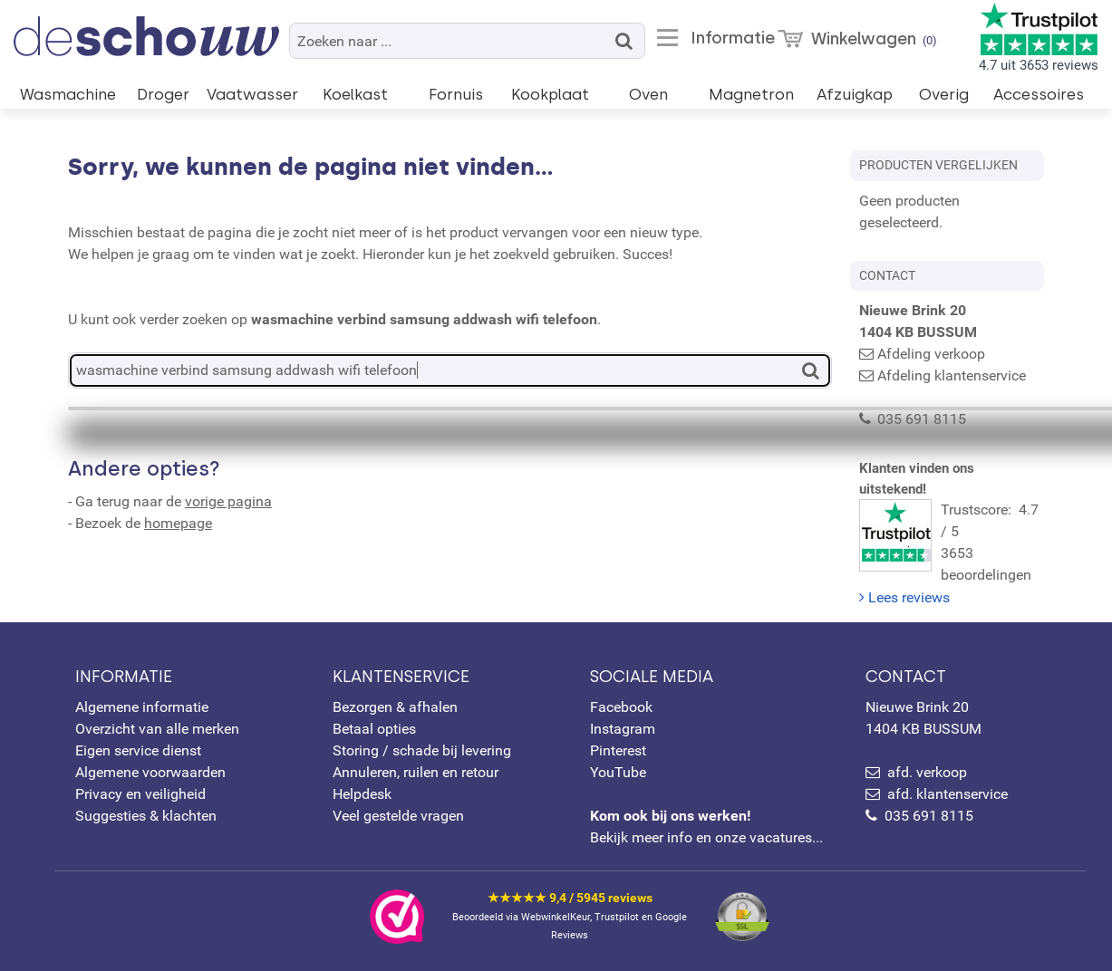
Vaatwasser (252, 94)
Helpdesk (362, 794)
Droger (163, 94)
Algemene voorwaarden (150, 772)
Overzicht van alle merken (157, 728)
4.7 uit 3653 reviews (1038, 38)
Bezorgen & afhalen (395, 707)
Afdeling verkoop (931, 353)
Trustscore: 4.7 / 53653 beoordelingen (951, 533)
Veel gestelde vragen (398, 815)
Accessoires (1038, 94)
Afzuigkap (855, 94)
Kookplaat (550, 94)
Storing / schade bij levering (422, 750)
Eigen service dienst (138, 750)
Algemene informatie (141, 707)
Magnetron (751, 94)
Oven (648, 94)
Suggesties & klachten (146, 815)
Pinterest (618, 750)
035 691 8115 (929, 815)
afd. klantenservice (947, 794)
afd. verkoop (927, 772)
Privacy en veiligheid (140, 794)
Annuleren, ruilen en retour (415, 772)
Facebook (621, 707)
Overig (944, 94)
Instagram (622, 728)
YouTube (618, 772)
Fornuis (456, 94)
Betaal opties (374, 728)
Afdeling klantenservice (951, 375)
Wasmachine (68, 94)
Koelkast (355, 94)
